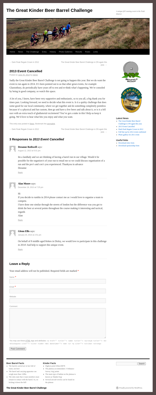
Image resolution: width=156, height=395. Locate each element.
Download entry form (126, 143)
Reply (20, 173)
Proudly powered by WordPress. (131, 388)
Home (12, 52)
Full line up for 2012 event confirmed (132, 132)
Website (12, 297)
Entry (44, 52)
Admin (35, 75)
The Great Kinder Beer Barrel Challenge (49, 10)
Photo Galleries (66, 52)
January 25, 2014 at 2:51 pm (29, 235)
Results (78, 52)
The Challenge (32, 52)
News (20, 52)
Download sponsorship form (129, 146)
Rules (87, 52)
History (53, 52)
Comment (13, 306)
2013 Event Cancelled (127, 126)
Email (11, 287)
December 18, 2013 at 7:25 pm (30, 187)
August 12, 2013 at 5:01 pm (29, 151)
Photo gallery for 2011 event (129, 135)
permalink (51, 124)
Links (95, 52)
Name (11, 277)
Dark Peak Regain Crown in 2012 (24, 62)
